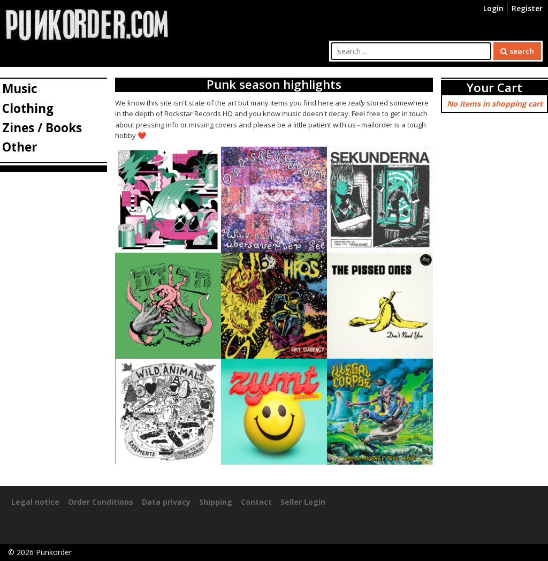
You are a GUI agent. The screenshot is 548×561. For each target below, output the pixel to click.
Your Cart (494, 87)
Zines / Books (42, 127)
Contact (256, 502)
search (517, 51)
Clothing (28, 108)
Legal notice (35, 502)
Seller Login (302, 502)
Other (19, 147)
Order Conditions (100, 502)
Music (19, 88)
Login (493, 8)
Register (527, 8)
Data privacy (166, 502)
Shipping (215, 502)
